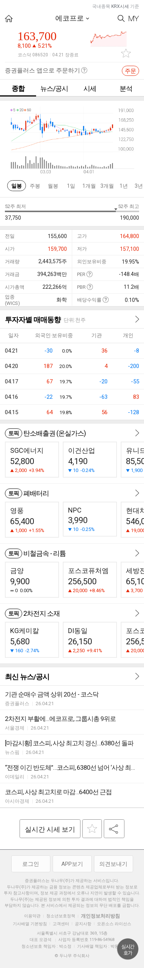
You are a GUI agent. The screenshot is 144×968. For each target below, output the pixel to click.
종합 (18, 88)
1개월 (89, 186)
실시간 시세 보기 (50, 829)
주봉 (35, 186)
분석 (126, 88)
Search (121, 18)
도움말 (89, 274)
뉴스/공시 (54, 88)
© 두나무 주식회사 (72, 955)
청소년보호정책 (60, 916)
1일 (71, 186)
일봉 (16, 186)
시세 (89, 88)
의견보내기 (113, 864)
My (134, 18)
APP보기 (72, 864)
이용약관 (32, 916)
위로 (128, 949)
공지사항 (83, 923)
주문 (130, 71)
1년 (124, 186)
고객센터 (61, 923)
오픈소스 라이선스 (114, 923)
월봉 (53, 186)
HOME (9, 18)
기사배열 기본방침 (30, 923)
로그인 (30, 864)
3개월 (107, 186)
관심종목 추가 (126, 53)
